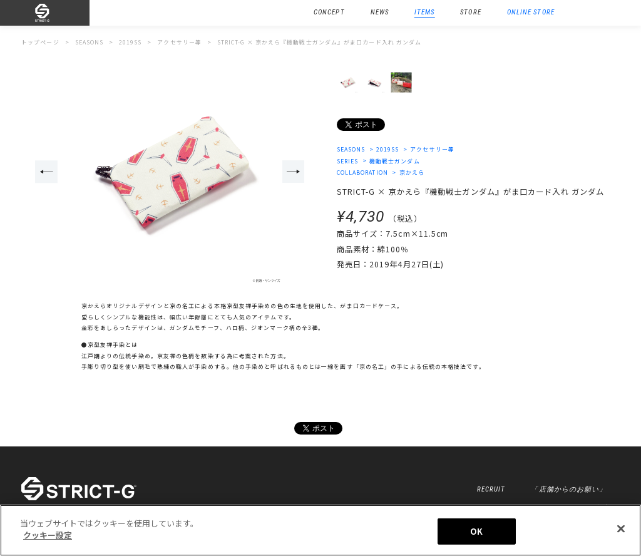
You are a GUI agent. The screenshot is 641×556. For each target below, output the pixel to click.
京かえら (411, 172)
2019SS (387, 149)
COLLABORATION (362, 172)
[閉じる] (621, 528)
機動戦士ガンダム (394, 161)
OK (476, 531)
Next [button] (293, 171)
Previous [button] (46, 171)
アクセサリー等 (432, 149)
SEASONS (351, 149)
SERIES (348, 161)
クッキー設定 (47, 535)
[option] (170, 172)
